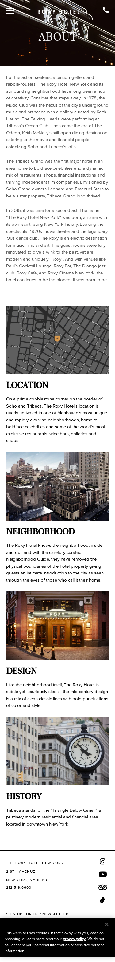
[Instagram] (102, 861)
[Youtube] (103, 874)
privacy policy (74, 938)
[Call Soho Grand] (106, 11)
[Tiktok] (103, 900)
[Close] (106, 924)
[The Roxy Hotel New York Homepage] (58, 13)
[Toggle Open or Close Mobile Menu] (10, 10)
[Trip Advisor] (103, 887)
